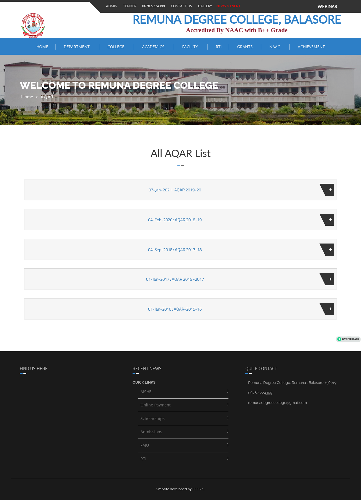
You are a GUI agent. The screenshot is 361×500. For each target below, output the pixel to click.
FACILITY (191, 46)
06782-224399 (152, 6)
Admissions (151, 431)
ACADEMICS (154, 46)
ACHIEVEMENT (311, 46)
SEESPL (198, 489)
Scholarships (152, 418)
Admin (110, 6)
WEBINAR (327, 6)
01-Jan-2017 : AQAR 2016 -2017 (175, 279)
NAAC (275, 46)
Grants (245, 46)
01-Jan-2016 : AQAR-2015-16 (175, 309)
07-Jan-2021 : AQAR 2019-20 (175, 190)
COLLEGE (117, 46)
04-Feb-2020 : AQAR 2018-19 (175, 219)
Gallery (204, 6)
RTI (219, 46)
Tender (129, 6)
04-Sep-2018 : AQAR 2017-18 (175, 249)
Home (42, 46)
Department (78, 46)
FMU (144, 445)
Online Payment (155, 405)
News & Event (228, 6)
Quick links (144, 382)
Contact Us (180, 6)
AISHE (145, 391)
